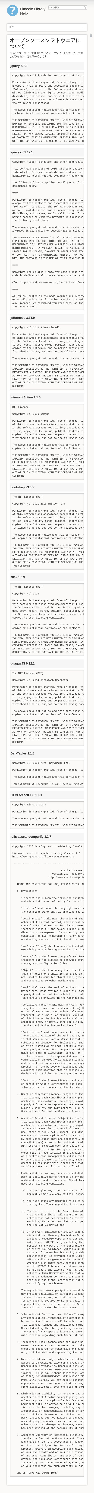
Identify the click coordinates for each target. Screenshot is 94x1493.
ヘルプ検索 (85, 7)
